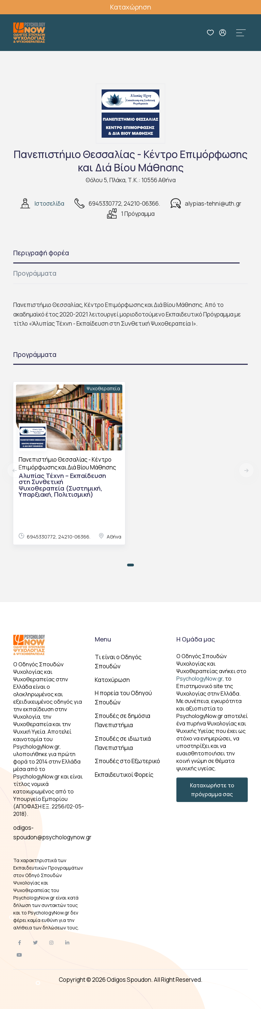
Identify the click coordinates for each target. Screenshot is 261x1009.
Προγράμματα (34, 273)
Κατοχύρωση (112, 680)
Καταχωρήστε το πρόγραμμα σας (212, 790)
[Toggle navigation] (241, 32)
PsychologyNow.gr (199, 678)
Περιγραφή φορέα (41, 253)
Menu (103, 639)
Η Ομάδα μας (195, 639)
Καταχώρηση (130, 7)
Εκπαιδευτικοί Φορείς (124, 775)
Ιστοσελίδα (49, 203)
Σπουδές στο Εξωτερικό (127, 761)
